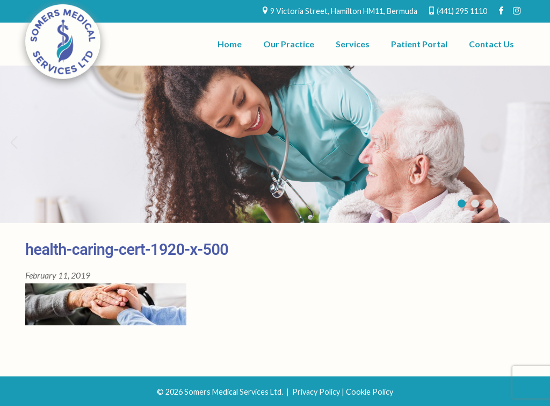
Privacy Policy (316, 391)
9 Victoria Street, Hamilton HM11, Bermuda (343, 11)
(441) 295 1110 (462, 11)
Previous (13, 142)
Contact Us (491, 44)
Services (353, 44)
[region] (275, 144)
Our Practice (288, 44)
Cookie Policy (369, 391)
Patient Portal (419, 44)
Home (230, 44)
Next (537, 142)
